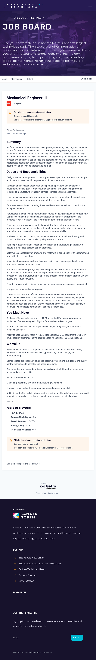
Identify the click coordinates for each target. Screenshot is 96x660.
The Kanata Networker (31, 557)
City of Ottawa (26, 581)
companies (16, 79)
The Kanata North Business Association (40, 563)
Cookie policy (53, 493)
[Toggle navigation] (90, 5)
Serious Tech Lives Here (32, 569)
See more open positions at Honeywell (23, 464)
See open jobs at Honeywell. (26, 116)
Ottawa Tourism (27, 575)
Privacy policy (41, 493)
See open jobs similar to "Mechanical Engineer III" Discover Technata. (43, 120)
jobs (4, 79)
